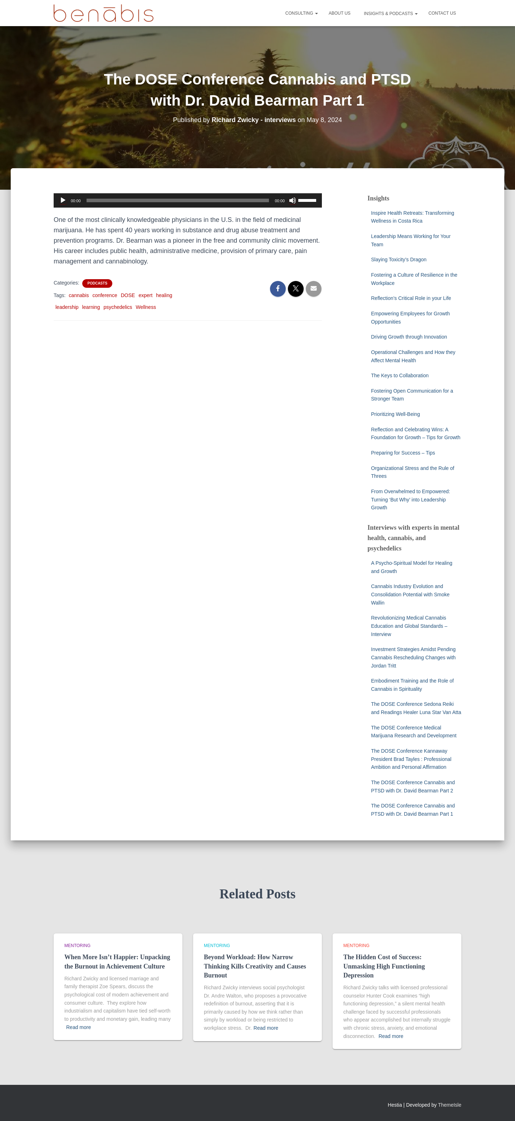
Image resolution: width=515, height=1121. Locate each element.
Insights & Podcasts (390, 13)
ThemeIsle (449, 1105)
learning (91, 307)
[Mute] (292, 200)
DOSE (128, 295)
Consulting (301, 13)
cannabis (79, 295)
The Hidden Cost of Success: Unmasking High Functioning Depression (384, 966)
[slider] (178, 200)
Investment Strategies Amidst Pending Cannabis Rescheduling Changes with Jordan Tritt (413, 657)
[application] (188, 200)
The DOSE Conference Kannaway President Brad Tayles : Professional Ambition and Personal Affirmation (411, 759)
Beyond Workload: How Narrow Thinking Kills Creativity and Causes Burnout (255, 966)
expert (145, 295)
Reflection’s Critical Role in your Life (411, 298)
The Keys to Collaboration (400, 375)
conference (104, 295)
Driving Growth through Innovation (409, 337)
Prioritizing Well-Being (395, 414)
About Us (339, 13)
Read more (78, 1027)
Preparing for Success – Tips (403, 453)
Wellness (146, 307)
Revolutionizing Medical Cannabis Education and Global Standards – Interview (409, 626)
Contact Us (442, 13)
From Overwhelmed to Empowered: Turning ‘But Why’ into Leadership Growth (410, 499)
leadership (67, 307)
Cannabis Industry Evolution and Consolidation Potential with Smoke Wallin (410, 594)
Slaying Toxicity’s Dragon (399, 259)
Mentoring (77, 945)
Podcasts (97, 283)
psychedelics (117, 307)
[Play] (63, 200)
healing (164, 295)
